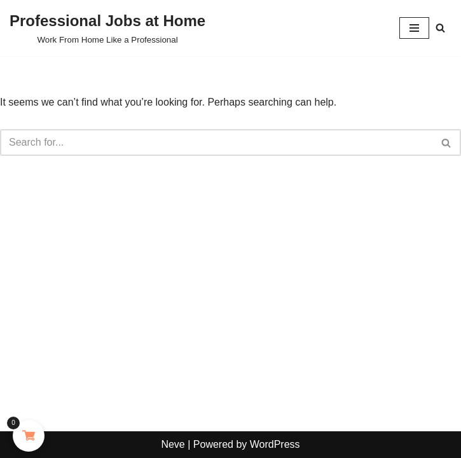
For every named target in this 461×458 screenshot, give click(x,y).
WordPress (275, 444)
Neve (172, 444)
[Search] (440, 27)
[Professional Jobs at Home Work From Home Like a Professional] (107, 28)
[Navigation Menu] (414, 28)
